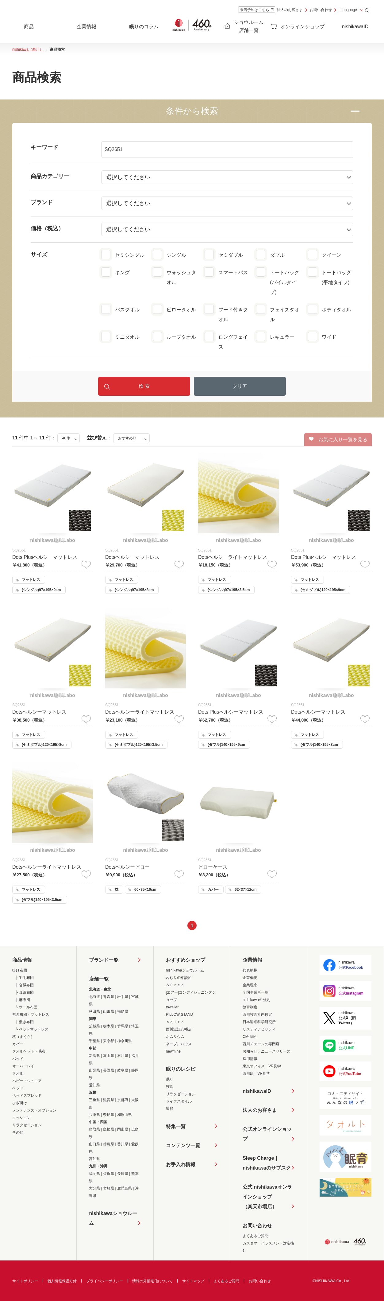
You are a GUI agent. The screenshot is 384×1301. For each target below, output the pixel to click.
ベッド (17, 1088)
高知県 (94, 1159)
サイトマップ (193, 1281)
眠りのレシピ (180, 1069)
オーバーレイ (23, 1066)
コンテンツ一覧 (183, 1145)
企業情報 (252, 960)
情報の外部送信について (152, 1281)
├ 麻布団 (22, 1000)
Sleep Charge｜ (266, 1164)
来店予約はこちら (257, 10)
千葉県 (94, 1041)
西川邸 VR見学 (256, 1073)
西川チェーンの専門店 (261, 1044)
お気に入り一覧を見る (338, 439)
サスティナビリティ (259, 1029)
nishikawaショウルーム (113, 1218)
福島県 (122, 1011)
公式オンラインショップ (267, 1134)
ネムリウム (175, 1036)
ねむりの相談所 (179, 978)
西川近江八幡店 (179, 1029)
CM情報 (249, 1036)
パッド (17, 1059)
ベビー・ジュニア (27, 1081)
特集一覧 (176, 1126)
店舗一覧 (99, 979)
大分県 (94, 1188)
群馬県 (122, 1026)
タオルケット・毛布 (28, 1051)
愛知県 (94, 1085)
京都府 (122, 1100)
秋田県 (94, 1011)
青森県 (108, 997)
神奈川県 (124, 1041)
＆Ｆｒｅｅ (175, 985)
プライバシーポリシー (104, 1281)
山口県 (94, 1144)
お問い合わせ (321, 10)
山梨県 (94, 1070)
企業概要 (250, 978)
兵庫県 (94, 1114)
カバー (17, 1044)
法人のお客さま (290, 10)
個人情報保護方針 (62, 1281)
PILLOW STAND (179, 1014)
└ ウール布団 (26, 1007)
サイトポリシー (25, 1281)
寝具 (169, 1087)
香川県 (122, 1144)
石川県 (122, 1056)
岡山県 (122, 1129)
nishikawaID (355, 26)
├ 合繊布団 (24, 985)
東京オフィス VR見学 (262, 1066)
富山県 (108, 1056)
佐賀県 (108, 1173)
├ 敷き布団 (24, 1022)
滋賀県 (108, 1100)
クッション (21, 1118)
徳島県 (108, 1144)
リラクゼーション (27, 1125)
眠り (169, 1079)
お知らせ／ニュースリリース (266, 1051)
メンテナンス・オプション (34, 1110)
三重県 (94, 1100)
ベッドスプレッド (27, 1095)
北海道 (94, 997)
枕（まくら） (23, 1036)
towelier (172, 1007)
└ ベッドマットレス (31, 1029)
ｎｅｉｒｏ (175, 1022)
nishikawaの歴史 (256, 1000)
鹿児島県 (124, 1188)
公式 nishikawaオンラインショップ (267, 1198)
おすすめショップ (185, 960)
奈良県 (108, 1114)
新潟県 (94, 1056)
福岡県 (94, 1173)
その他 (17, 1132)
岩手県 (122, 997)
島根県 (108, 1129)
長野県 (108, 1070)
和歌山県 (124, 1114)
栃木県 (108, 1026)
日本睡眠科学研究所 (259, 1022)
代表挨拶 (250, 970)
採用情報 (250, 1059)
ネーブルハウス (179, 1044)
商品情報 (22, 960)
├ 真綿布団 (24, 992)
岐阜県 (122, 1070)
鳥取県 (94, 1129)
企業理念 (250, 985)
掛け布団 (19, 970)
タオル (17, 1073)
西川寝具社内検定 (257, 1014)
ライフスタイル (179, 1101)
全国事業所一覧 (255, 992)
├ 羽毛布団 (24, 978)
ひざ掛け (19, 1103)
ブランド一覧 (103, 960)
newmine (173, 1051)
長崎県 (122, 1173)
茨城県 (94, 1026)
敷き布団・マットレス (30, 1014)
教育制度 (250, 1007)
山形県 (108, 1011)
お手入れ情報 (180, 1164)
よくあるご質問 (255, 1236)
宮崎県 (108, 1188)
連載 (169, 1109)
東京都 (108, 1041)
